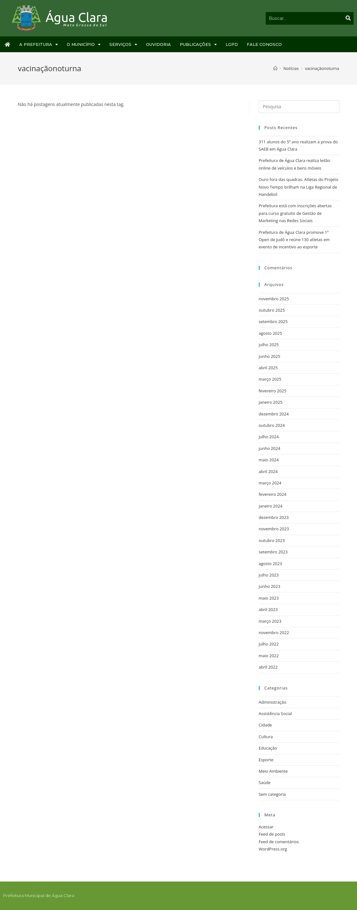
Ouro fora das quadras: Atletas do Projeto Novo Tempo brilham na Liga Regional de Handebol (298, 187)
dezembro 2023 (274, 517)
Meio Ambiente (273, 771)
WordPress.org (273, 849)
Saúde (265, 782)
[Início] (275, 68)
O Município (83, 44)
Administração (272, 702)
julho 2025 (269, 344)
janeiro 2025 (270, 402)
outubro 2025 (272, 310)
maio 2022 (269, 655)
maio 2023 (269, 598)
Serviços (123, 44)
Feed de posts (272, 834)
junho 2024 (269, 448)
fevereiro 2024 (273, 494)
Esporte (266, 760)
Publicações (198, 44)
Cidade (265, 725)
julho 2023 (269, 575)
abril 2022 (268, 667)
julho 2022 (269, 644)
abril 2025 (268, 368)
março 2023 (270, 621)
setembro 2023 (273, 552)
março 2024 (270, 483)
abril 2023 (268, 609)
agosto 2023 (270, 563)
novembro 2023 (274, 529)
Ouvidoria (158, 44)
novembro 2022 (274, 632)
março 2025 (270, 379)
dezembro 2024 (274, 414)
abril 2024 (268, 471)
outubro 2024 (272, 425)
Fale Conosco (264, 44)
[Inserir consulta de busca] (299, 106)
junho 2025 (269, 356)
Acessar (266, 827)
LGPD (232, 44)
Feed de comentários (279, 842)
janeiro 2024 (270, 506)
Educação (268, 748)
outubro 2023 (272, 540)
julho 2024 (269, 436)
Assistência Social (275, 713)
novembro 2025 (274, 299)
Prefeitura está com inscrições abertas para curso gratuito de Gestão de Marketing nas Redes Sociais (295, 213)
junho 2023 (269, 586)
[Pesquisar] (348, 18)
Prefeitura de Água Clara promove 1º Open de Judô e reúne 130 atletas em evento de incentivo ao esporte (294, 239)
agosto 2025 (270, 333)
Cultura (266, 736)
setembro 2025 (273, 321)
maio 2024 (269, 460)
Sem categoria (272, 794)
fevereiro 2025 (273, 391)
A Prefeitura (38, 44)
